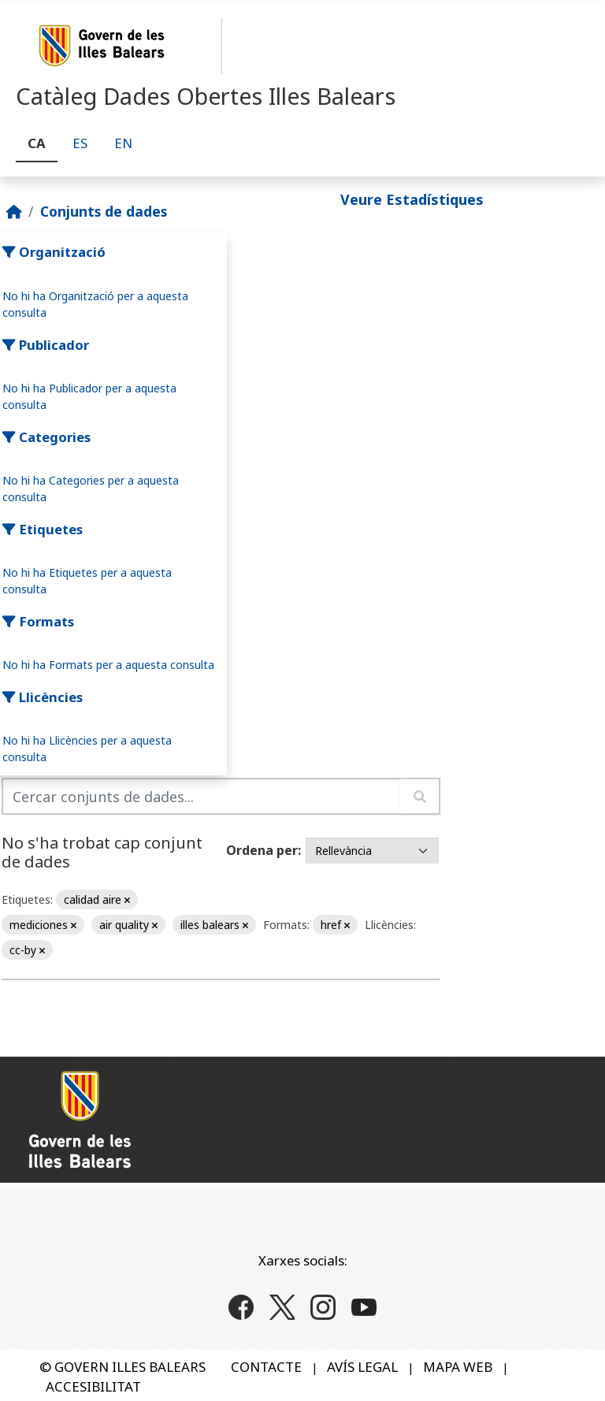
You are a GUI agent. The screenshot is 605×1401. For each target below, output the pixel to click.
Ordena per (262, 850)
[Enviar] (420, 796)
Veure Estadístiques (412, 199)
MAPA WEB (457, 1367)
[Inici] (14, 211)
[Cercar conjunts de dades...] (201, 796)
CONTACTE (266, 1367)
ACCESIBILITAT (93, 1386)
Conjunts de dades (103, 211)
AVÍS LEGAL (362, 1367)
